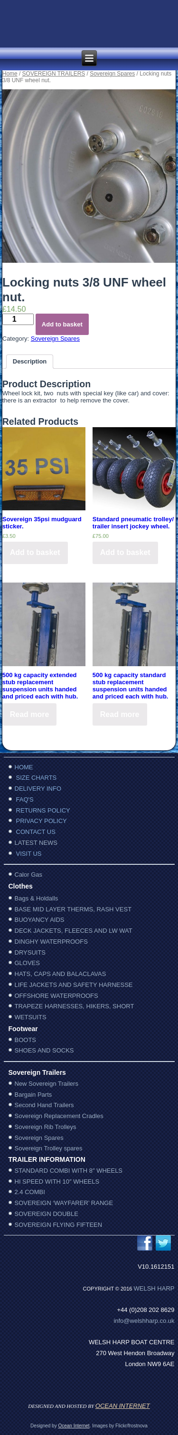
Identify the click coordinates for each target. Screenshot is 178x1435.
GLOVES (27, 962)
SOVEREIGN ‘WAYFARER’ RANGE (64, 1202)
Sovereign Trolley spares (49, 1148)
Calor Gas (29, 874)
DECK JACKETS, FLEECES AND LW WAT (73, 930)
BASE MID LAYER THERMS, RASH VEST (73, 909)
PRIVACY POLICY (41, 820)
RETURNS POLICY (43, 810)
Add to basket (62, 324)
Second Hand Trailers (44, 1105)
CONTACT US (36, 831)
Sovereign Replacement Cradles (59, 1115)
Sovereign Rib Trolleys (45, 1126)
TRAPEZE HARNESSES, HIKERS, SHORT (74, 1006)
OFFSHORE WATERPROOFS (56, 995)
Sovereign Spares (112, 73)
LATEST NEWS (36, 842)
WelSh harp (154, 1288)
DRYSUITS (30, 952)
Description (30, 361)
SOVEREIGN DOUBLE (46, 1213)
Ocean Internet (73, 1425)
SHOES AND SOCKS (44, 1050)
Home (10, 73)
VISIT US (29, 853)
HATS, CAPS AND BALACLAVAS (60, 973)
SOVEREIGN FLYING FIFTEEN (59, 1224)
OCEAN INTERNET (122, 1405)
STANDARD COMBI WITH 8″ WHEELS (69, 1170)
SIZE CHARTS (36, 777)
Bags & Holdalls (36, 898)
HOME (24, 767)
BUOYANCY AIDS (40, 919)
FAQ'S (25, 799)
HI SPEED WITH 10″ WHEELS (57, 1181)
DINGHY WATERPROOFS (51, 941)
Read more (29, 714)
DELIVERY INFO (38, 788)
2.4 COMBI (30, 1192)
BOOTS (26, 1039)
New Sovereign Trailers (46, 1083)
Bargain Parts (33, 1094)
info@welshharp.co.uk (143, 1320)
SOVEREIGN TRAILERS (53, 73)
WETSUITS (31, 1017)
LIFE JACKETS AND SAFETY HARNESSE (74, 984)
